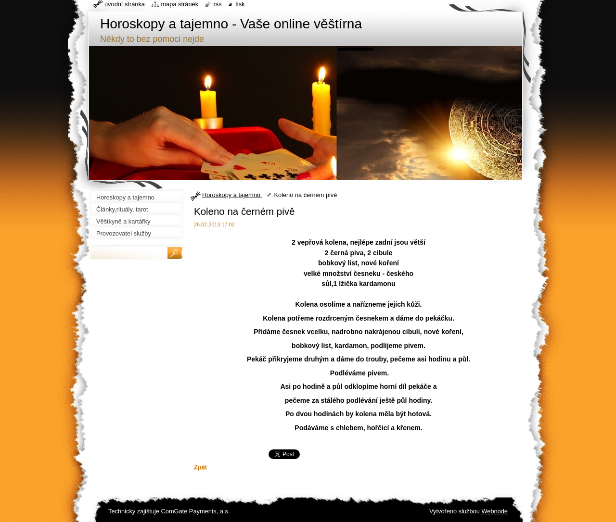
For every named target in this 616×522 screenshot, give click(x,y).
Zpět (200, 467)
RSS (218, 4)
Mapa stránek (180, 4)
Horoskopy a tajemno (232, 195)
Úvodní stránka (124, 4)
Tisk (239, 4)
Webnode (494, 511)
